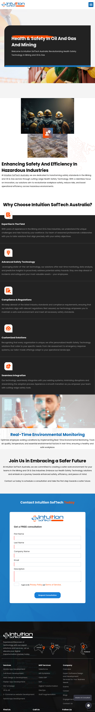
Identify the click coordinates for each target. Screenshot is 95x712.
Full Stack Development (13, 673)
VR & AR (6, 690)
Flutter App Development (14, 682)
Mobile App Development (14, 669)
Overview (67, 669)
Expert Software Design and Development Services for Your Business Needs (74, 678)
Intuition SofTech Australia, (16, 175)
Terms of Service (53, 584)
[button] (91, 4)
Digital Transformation (48, 686)
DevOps (42, 690)
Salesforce (43, 669)
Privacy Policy (36, 584)
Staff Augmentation (47, 694)
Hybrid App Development (14, 698)
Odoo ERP (43, 677)
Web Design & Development (15, 677)
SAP (40, 682)
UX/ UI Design (9, 686)
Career (66, 691)
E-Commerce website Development (18, 694)
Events (66, 686)
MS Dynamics (44, 673)
